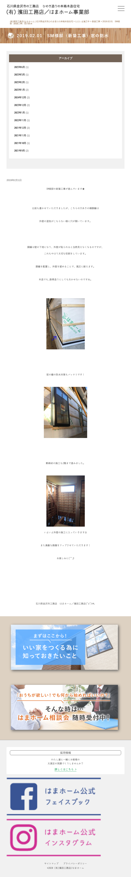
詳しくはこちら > (65, 769)
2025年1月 (19, 90)
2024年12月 (20, 97)
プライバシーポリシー (75, 863)
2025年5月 (19, 74)
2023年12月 (20, 105)
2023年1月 (19, 112)
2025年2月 (19, 82)
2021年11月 (20, 135)
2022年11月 (20, 120)
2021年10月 (20, 143)
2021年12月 (20, 128)
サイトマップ (51, 863)
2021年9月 (19, 150)
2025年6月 (19, 67)
